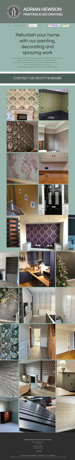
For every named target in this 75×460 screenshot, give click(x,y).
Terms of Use (23, 455)
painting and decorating (27, 62)
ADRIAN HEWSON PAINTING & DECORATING (38, 439)
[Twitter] (38, 451)
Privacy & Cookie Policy (32, 455)
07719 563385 (38, 443)
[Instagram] (40, 451)
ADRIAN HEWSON (42, 9)
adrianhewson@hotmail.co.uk (37, 442)
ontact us (31, 67)
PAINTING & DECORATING (42, 14)
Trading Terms (41, 455)
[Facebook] (36, 451)
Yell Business (52, 455)
